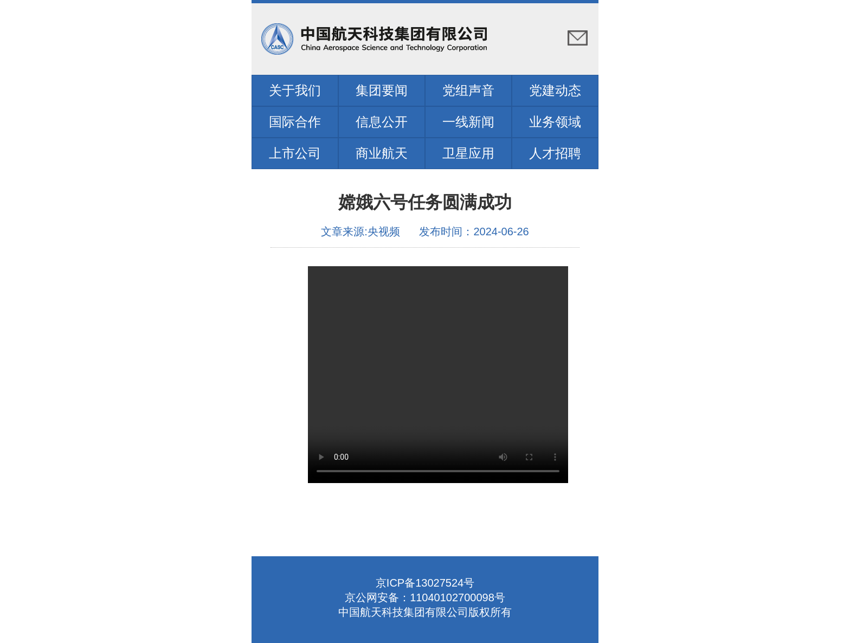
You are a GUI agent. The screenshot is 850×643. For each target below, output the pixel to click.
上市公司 (295, 153)
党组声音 (468, 90)
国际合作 (295, 121)
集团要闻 (382, 90)
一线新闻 (468, 121)
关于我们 (295, 90)
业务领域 (555, 121)
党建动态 (555, 90)
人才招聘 (555, 153)
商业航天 (382, 153)
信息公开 (382, 121)
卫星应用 (468, 153)
